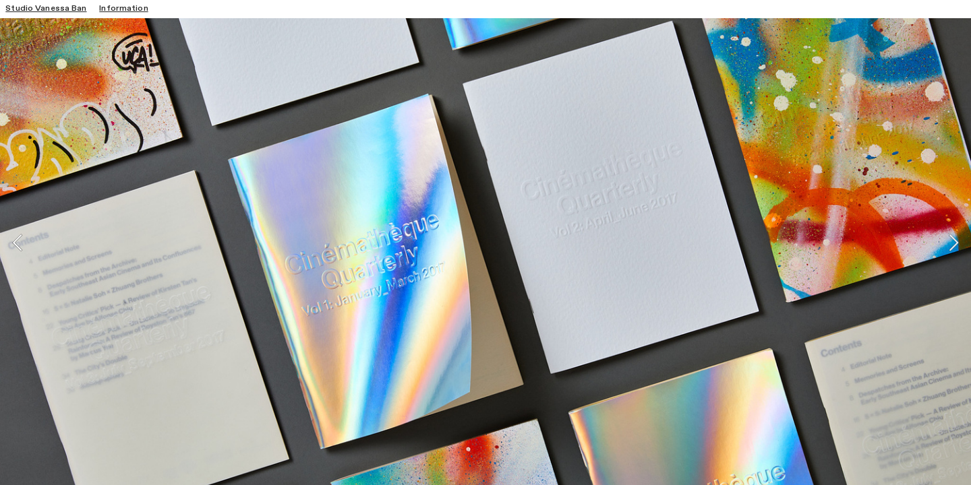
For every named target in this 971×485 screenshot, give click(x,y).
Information (123, 8)
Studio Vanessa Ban (45, 8)
